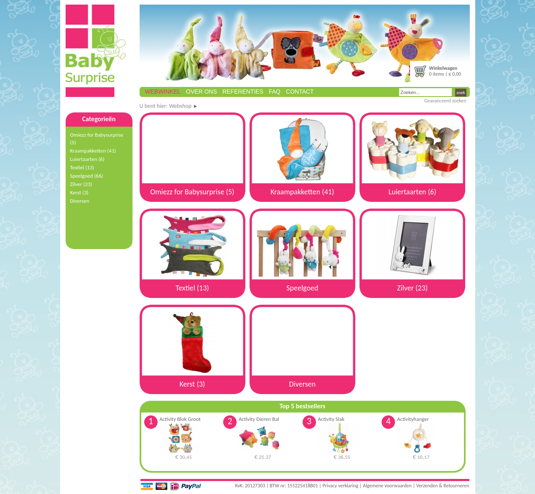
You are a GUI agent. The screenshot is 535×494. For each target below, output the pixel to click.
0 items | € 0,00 (445, 71)
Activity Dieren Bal (259, 419)
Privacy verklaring (341, 486)
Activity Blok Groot (180, 419)
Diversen (79, 201)
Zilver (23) (81, 184)
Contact (300, 91)
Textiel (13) (82, 167)
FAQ (274, 91)
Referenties (242, 91)
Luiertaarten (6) (87, 159)
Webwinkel (163, 91)
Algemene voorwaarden (387, 486)
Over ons (201, 91)
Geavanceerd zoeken (445, 101)
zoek (460, 92)
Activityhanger (413, 419)
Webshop (180, 105)
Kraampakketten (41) (93, 151)
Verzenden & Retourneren (442, 486)
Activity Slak (331, 419)
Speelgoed (86, 176)
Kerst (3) (79, 192)
